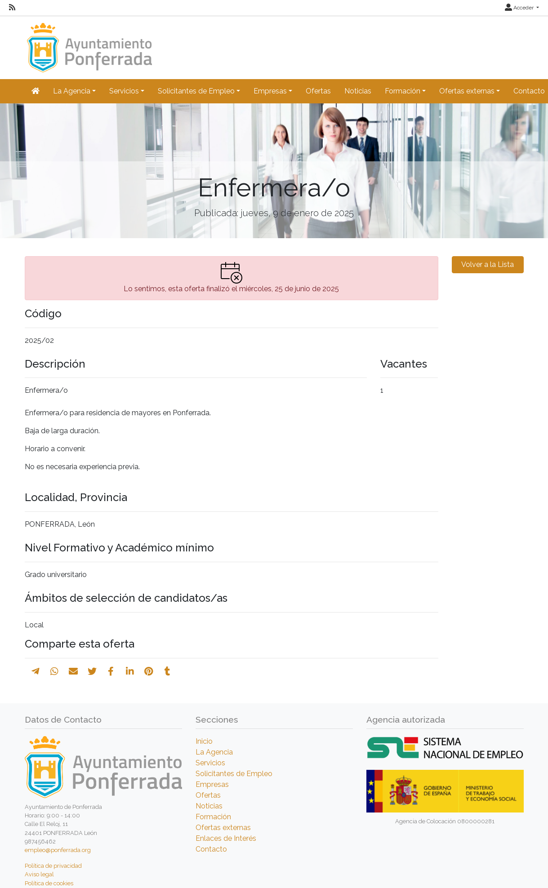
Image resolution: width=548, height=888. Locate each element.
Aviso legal (39, 874)
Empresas (212, 784)
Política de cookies (49, 883)
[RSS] (12, 7)
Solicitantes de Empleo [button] (196, 91)
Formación (213, 817)
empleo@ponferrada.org (58, 850)
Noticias (357, 91)
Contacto (211, 849)
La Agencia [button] (71, 91)
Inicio (204, 741)
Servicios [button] (124, 91)
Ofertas (318, 91)
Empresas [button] (270, 91)
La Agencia (214, 752)
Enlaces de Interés (226, 838)
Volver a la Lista (487, 264)
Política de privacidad (53, 865)
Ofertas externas (223, 827)
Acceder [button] (520, 7)
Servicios (210, 763)
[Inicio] (88, 43)
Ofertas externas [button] (467, 91)
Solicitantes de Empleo (234, 773)
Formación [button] (402, 91)
